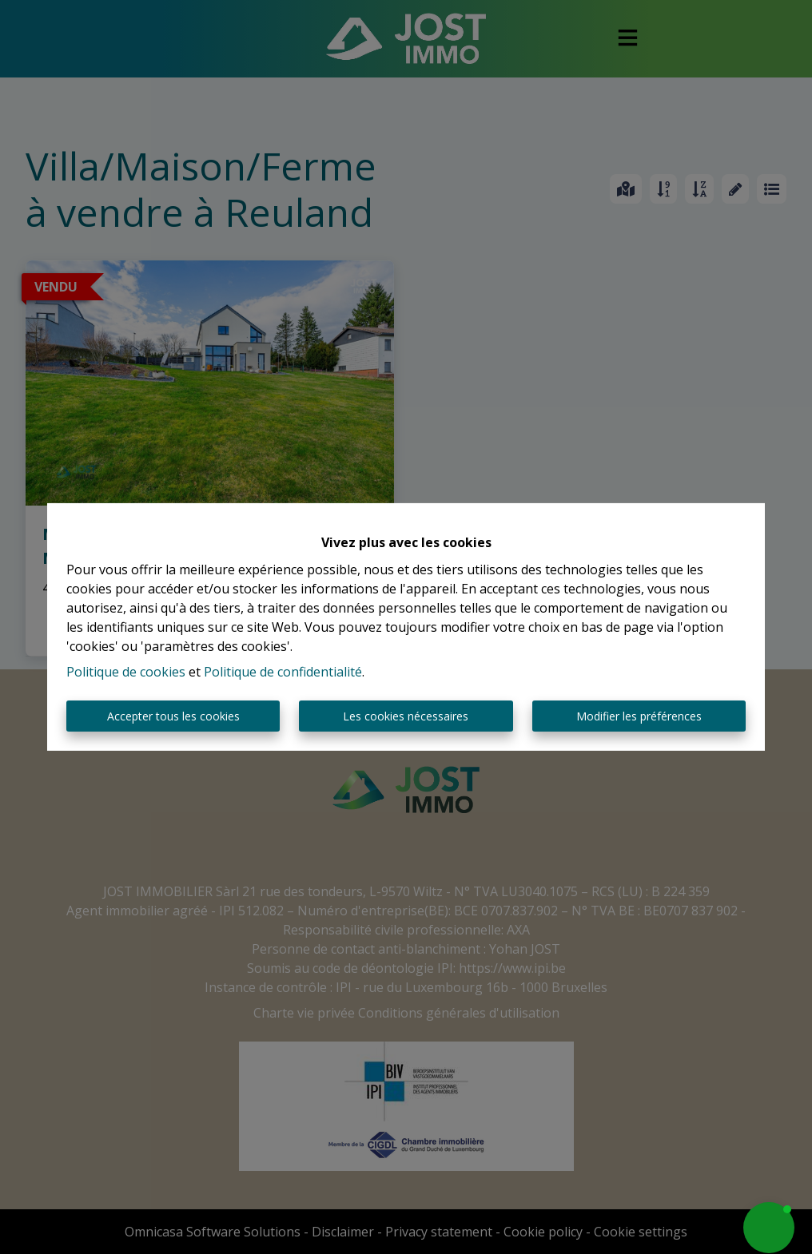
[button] (768, 1227)
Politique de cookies (125, 672)
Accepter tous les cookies (173, 716)
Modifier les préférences (639, 716)
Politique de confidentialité (283, 672)
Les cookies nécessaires (405, 716)
